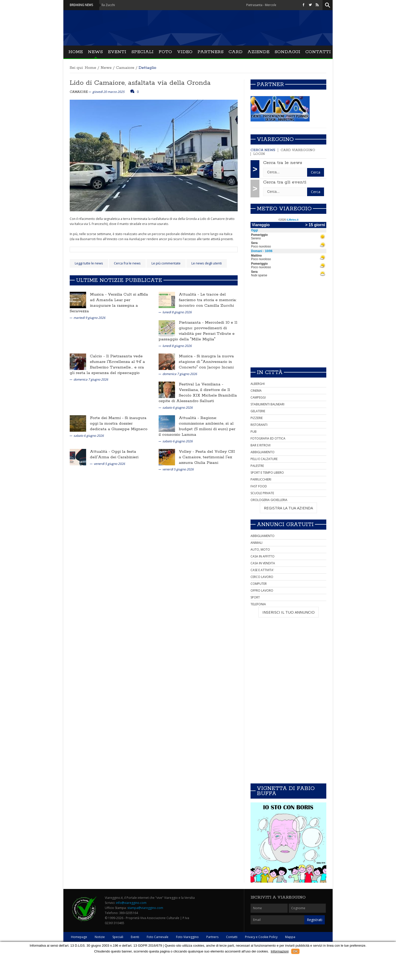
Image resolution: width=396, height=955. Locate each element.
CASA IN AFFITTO (263, 556)
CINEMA (256, 390)
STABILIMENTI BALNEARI (267, 404)
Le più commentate (166, 263)
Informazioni (280, 951)
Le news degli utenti (206, 263)
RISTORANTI (259, 425)
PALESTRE (257, 466)
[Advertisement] (288, 328)
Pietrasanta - (192, 322)
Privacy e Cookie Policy (261, 937)
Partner (270, 84)
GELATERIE (258, 411)
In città (270, 372)
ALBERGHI (258, 384)
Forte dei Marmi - (107, 418)
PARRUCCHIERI (261, 479)
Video (184, 51)
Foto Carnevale (157, 937)
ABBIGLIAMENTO (263, 452)
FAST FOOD (259, 486)
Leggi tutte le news (89, 263)
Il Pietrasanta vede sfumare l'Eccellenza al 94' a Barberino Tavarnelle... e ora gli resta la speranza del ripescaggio (107, 365)
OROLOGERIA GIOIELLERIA (269, 500)
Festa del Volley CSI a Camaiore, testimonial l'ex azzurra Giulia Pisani (207, 457)
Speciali (142, 51)
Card (235, 51)
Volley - (187, 451)
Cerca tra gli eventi (284, 182)
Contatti (318, 51)
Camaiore (125, 67)
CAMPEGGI (258, 397)
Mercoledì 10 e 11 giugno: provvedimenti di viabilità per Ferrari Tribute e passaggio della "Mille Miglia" (198, 331)
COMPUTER (259, 584)
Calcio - (98, 356)
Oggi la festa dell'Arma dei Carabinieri (114, 454)
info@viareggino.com (131, 903)
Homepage (79, 937)
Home (75, 51)
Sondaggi (287, 51)
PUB (254, 431)
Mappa (290, 937)
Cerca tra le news (282, 162)
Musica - (99, 294)
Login (259, 154)
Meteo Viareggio (284, 208)
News (95, 51)
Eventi (117, 51)
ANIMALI (256, 543)
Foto (165, 51)
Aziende (258, 51)
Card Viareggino (298, 150)
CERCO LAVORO (262, 577)
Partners (210, 51)
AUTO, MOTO (260, 549)
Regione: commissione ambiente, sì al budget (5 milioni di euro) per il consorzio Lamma (197, 426)
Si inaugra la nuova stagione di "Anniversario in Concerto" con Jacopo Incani (206, 362)
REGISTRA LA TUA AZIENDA (288, 507)
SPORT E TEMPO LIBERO (267, 472)
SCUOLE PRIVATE (262, 493)
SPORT (255, 597)
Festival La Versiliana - (201, 384)
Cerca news (263, 150)
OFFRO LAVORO (262, 590)
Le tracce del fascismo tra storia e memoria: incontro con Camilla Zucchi (208, 300)
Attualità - (189, 294)
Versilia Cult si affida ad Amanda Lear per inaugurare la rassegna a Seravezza (109, 303)
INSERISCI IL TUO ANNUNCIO (288, 612)
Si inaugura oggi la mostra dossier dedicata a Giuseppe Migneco (118, 423)
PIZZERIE (257, 418)
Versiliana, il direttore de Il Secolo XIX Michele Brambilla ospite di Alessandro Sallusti (198, 395)
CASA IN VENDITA (263, 563)
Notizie (100, 937)
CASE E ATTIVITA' (262, 570)
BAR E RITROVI (260, 445)
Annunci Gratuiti (285, 524)
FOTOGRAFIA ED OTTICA (268, 438)
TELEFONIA (258, 604)
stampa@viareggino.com (145, 908)
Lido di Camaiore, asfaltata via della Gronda (140, 82)
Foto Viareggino (187, 937)
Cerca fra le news (127, 263)
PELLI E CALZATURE (264, 459)
